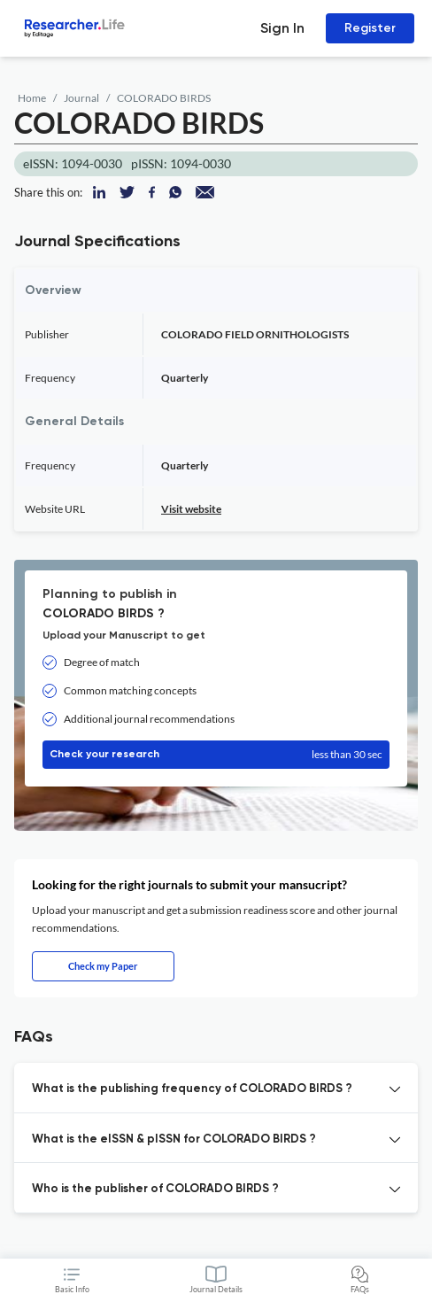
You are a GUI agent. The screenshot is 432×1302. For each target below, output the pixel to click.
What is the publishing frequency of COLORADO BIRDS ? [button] (192, 1089)
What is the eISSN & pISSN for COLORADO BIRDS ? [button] (174, 1139)
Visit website (191, 508)
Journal (81, 98)
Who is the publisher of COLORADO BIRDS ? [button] (155, 1189)
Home (32, 98)
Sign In (282, 27)
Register (370, 27)
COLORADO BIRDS (164, 98)
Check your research (216, 754)
